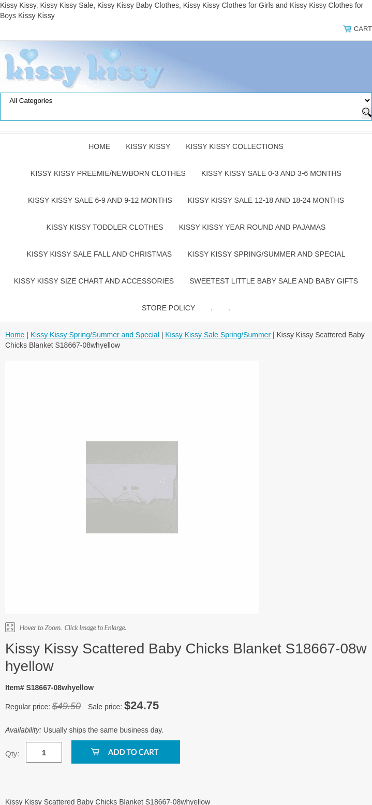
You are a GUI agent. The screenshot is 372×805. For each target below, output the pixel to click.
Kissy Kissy (148, 146)
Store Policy (168, 308)
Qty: (12, 753)
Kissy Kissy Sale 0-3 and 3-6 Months (271, 173)
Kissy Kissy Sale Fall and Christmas (99, 254)
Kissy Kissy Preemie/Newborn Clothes (108, 173)
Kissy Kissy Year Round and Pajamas (252, 227)
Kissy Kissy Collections (235, 146)
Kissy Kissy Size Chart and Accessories (94, 281)
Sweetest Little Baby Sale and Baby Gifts (273, 281)
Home (99, 146)
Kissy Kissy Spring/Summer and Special (266, 254)
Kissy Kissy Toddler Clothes (105, 227)
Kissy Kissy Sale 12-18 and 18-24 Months (266, 200)
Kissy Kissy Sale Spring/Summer (218, 335)
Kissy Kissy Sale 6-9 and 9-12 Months (100, 200)
